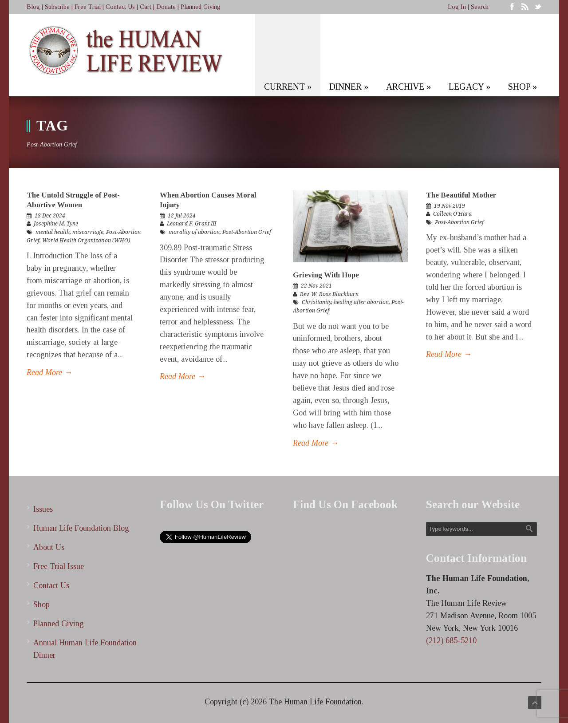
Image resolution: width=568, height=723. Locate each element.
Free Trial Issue (58, 566)
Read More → (49, 372)
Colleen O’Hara (452, 214)
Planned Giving (201, 7)
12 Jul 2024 (182, 216)
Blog (33, 7)
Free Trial (88, 7)
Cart (145, 7)
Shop (41, 604)
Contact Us (120, 7)
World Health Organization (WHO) (86, 240)
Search (480, 7)
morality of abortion (194, 232)
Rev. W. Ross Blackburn (329, 294)
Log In (457, 7)
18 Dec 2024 (50, 216)
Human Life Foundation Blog (81, 528)
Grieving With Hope (326, 275)
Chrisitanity (316, 302)
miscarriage (87, 232)
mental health (53, 232)
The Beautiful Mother (461, 195)
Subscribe (57, 7)
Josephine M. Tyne (56, 224)
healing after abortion (361, 302)
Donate (166, 7)
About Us (48, 547)
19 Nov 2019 (449, 206)
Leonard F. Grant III (191, 224)
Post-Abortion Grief (246, 232)
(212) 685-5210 (451, 640)
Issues (43, 509)
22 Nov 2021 (316, 286)
